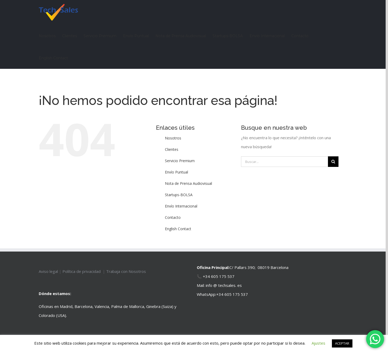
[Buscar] (333, 161)
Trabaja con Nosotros (126, 271)
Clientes (171, 149)
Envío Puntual (176, 172)
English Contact (178, 228)
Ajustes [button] (318, 343)
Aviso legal (49, 271)
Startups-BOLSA (179, 194)
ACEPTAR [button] (342, 343)
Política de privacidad (82, 271)
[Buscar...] (284, 161)
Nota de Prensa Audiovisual (188, 183)
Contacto (173, 217)
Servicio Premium (180, 160)
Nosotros (173, 138)
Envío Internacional (181, 206)
